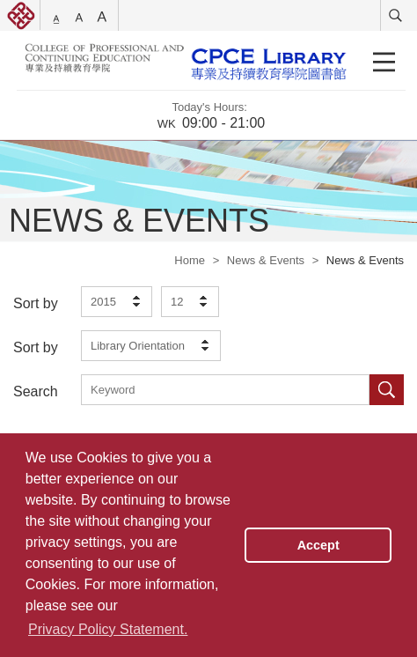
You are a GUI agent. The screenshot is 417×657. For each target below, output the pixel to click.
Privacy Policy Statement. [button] (107, 629)
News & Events (265, 260)
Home (189, 260)
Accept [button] (318, 545)
